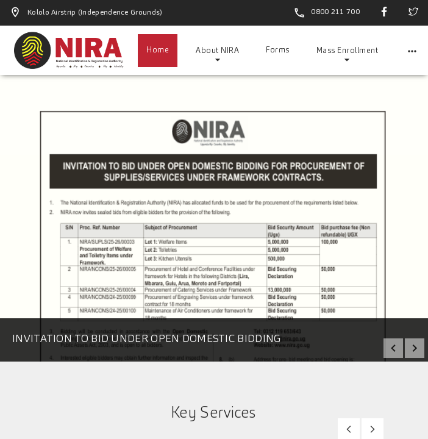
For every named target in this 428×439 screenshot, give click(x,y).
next (414, 348)
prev (393, 348)
